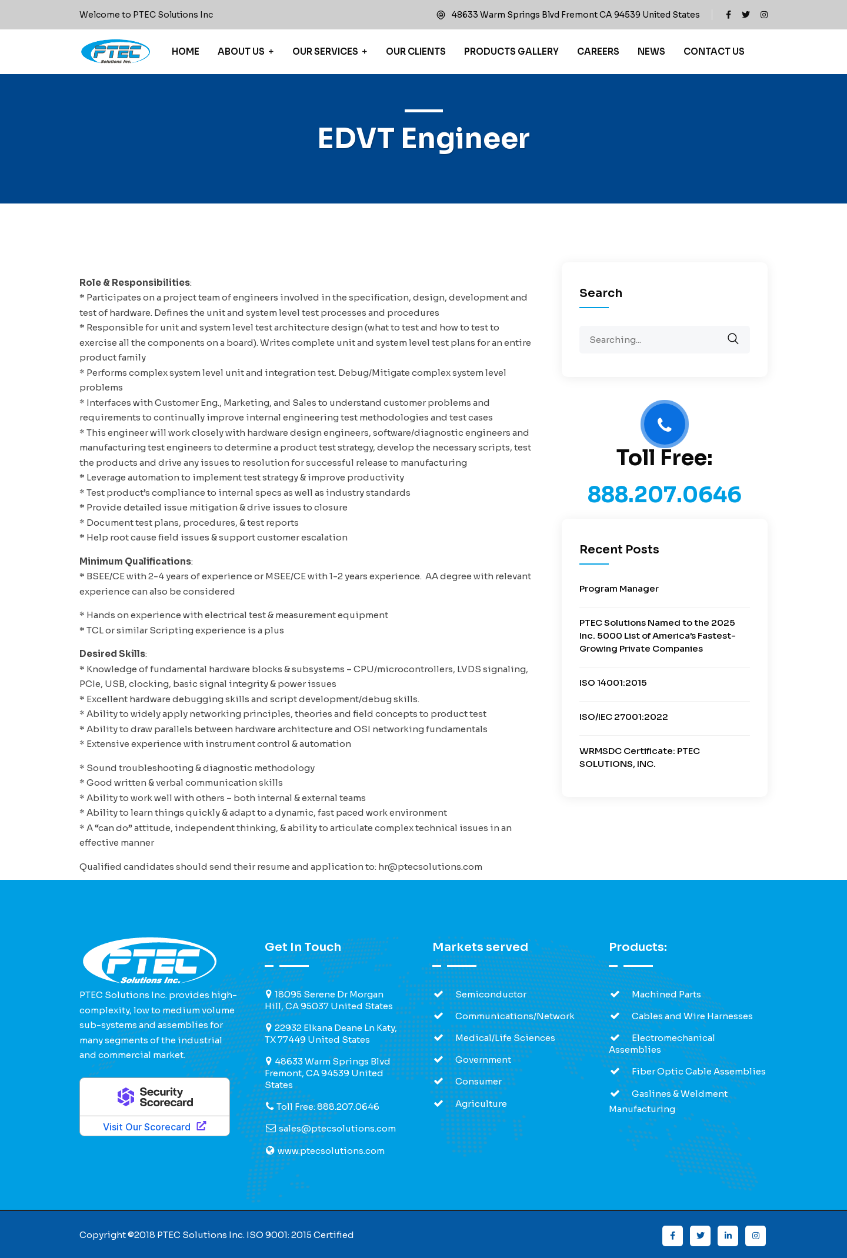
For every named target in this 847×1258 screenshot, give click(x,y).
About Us (241, 51)
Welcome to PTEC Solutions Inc (146, 14)
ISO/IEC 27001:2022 (623, 716)
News (651, 51)
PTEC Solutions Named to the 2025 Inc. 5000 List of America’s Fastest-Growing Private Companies (657, 635)
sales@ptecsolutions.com (337, 1128)
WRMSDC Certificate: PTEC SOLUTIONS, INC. (639, 757)
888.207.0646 (665, 495)
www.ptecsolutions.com (331, 1150)
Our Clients (416, 51)
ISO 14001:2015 (613, 682)
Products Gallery (511, 51)
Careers (598, 51)
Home (185, 51)
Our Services (325, 51)
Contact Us (714, 51)
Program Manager (619, 588)
